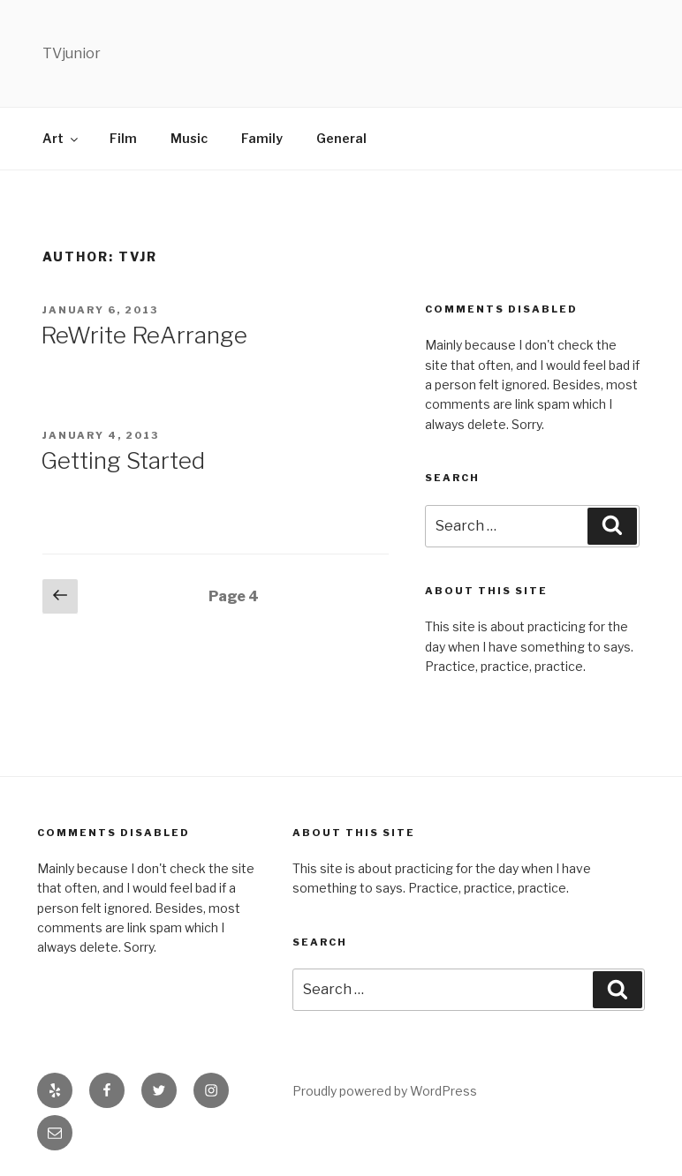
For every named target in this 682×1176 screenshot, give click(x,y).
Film (123, 138)
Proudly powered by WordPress (384, 1090)
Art (61, 138)
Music (189, 138)
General (341, 138)
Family (262, 138)
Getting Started (123, 460)
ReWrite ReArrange (144, 335)
